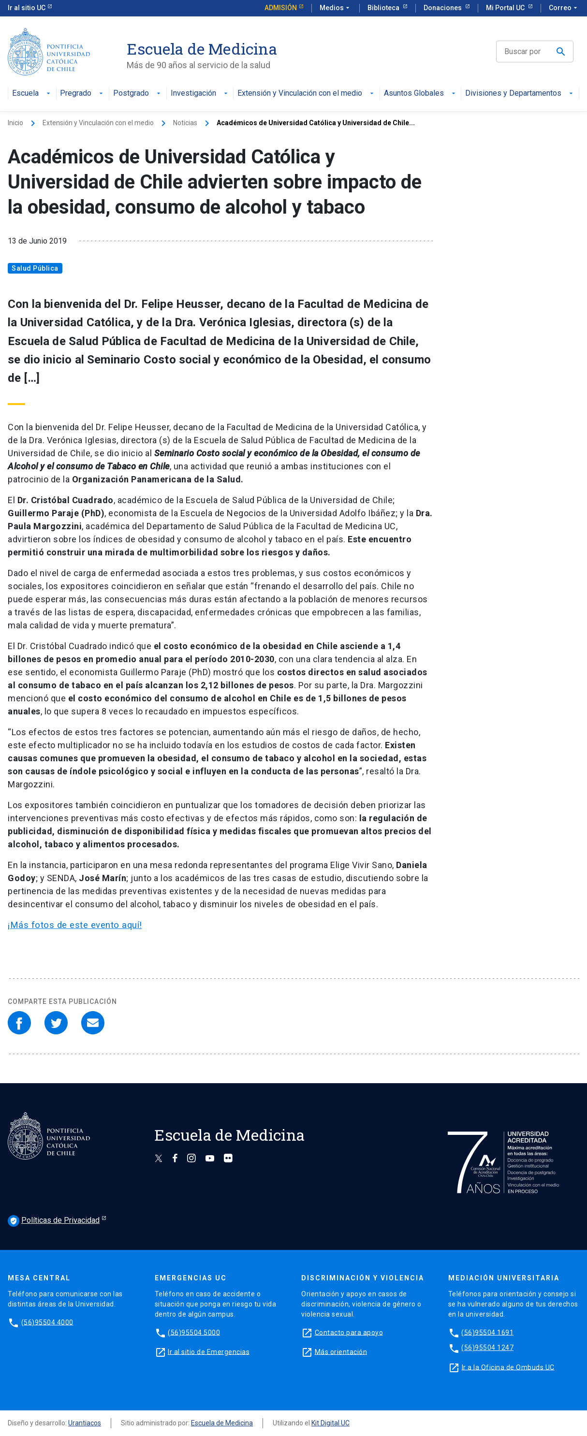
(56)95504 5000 (194, 1332)
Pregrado (82, 93)
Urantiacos (84, 1423)
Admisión (280, 8)
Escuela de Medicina (222, 1423)
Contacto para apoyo (349, 1332)
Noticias (185, 123)
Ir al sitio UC (26, 8)
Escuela (32, 93)
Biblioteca (384, 8)
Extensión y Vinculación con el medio (306, 93)
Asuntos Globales (420, 93)
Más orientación (341, 1351)
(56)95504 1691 (487, 1332)
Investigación (200, 93)
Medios (336, 8)
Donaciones (443, 8)
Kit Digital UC (330, 1423)
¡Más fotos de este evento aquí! (75, 925)
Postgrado (137, 93)
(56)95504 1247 (487, 1347)
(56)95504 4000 (47, 1322)
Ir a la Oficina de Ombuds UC (508, 1367)
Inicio (15, 123)
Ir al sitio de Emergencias (208, 1351)
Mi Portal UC (506, 8)
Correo (564, 8)
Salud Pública (35, 268)
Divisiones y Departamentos (520, 93)
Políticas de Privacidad (54, 1221)
